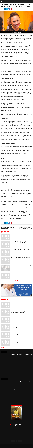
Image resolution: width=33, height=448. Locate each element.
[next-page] (17, 280)
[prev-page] (15, 280)
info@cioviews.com (19, 434)
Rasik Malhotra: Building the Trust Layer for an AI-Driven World (20, 342)
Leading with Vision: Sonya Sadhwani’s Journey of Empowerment (21, 257)
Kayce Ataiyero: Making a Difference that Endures (21, 249)
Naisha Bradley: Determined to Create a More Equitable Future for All (20, 396)
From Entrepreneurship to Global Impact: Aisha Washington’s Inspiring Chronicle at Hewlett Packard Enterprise (20, 381)
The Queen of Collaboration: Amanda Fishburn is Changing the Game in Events (21, 354)
